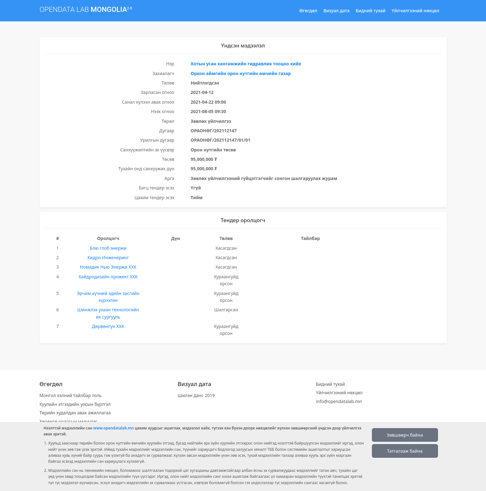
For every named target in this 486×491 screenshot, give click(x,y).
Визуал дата (337, 11)
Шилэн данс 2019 (196, 395)
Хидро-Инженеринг (108, 257)
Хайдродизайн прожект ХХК (108, 277)
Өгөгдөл (308, 11)
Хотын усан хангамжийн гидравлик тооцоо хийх (246, 64)
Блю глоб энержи (108, 248)
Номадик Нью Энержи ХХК (108, 267)
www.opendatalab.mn (113, 428)
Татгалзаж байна (405, 451)
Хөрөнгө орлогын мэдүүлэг (68, 421)
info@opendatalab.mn (339, 401)
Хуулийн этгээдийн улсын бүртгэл (75, 404)
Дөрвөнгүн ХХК (108, 326)
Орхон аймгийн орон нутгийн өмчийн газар (241, 73)
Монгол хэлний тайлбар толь (71, 395)
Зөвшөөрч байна (405, 435)
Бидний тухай (370, 11)
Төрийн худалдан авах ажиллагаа (75, 413)
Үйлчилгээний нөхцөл (416, 11)
